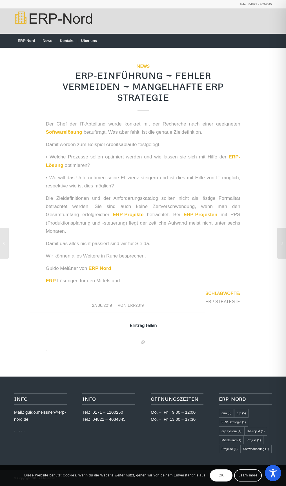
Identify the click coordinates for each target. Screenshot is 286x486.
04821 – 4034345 (108, 419)
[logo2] (53, 21)
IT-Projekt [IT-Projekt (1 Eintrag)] (256, 431)
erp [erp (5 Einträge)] (241, 413)
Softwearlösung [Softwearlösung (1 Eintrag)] (256, 449)
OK (221, 475)
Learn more (247, 475)
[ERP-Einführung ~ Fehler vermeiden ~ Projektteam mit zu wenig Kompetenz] (4, 243)
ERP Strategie (222, 301)
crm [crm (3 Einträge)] (226, 413)
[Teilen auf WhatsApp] (143, 342)
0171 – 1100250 (107, 412)
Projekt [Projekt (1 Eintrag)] (254, 440)
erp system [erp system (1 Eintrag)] (231, 431)
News (143, 66)
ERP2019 (136, 305)
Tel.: (87, 412)
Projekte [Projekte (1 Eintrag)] (229, 449)
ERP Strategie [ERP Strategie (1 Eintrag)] (233, 422)
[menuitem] (26, 41)
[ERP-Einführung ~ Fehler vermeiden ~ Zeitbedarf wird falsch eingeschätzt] (281, 243)
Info (89, 399)
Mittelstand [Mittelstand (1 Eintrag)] (231, 440)
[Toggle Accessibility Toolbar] (273, 473)
